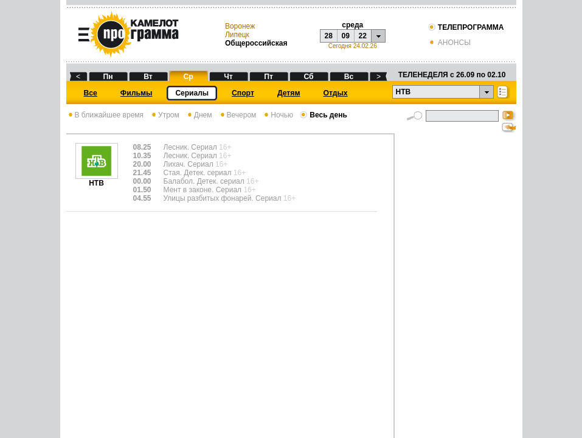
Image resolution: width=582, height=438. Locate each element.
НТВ (96, 179)
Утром (164, 115)
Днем (198, 115)
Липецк (237, 34)
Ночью (277, 115)
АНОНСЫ (449, 42)
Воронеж (240, 26)
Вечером (237, 115)
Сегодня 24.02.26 (352, 46)
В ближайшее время (105, 115)
